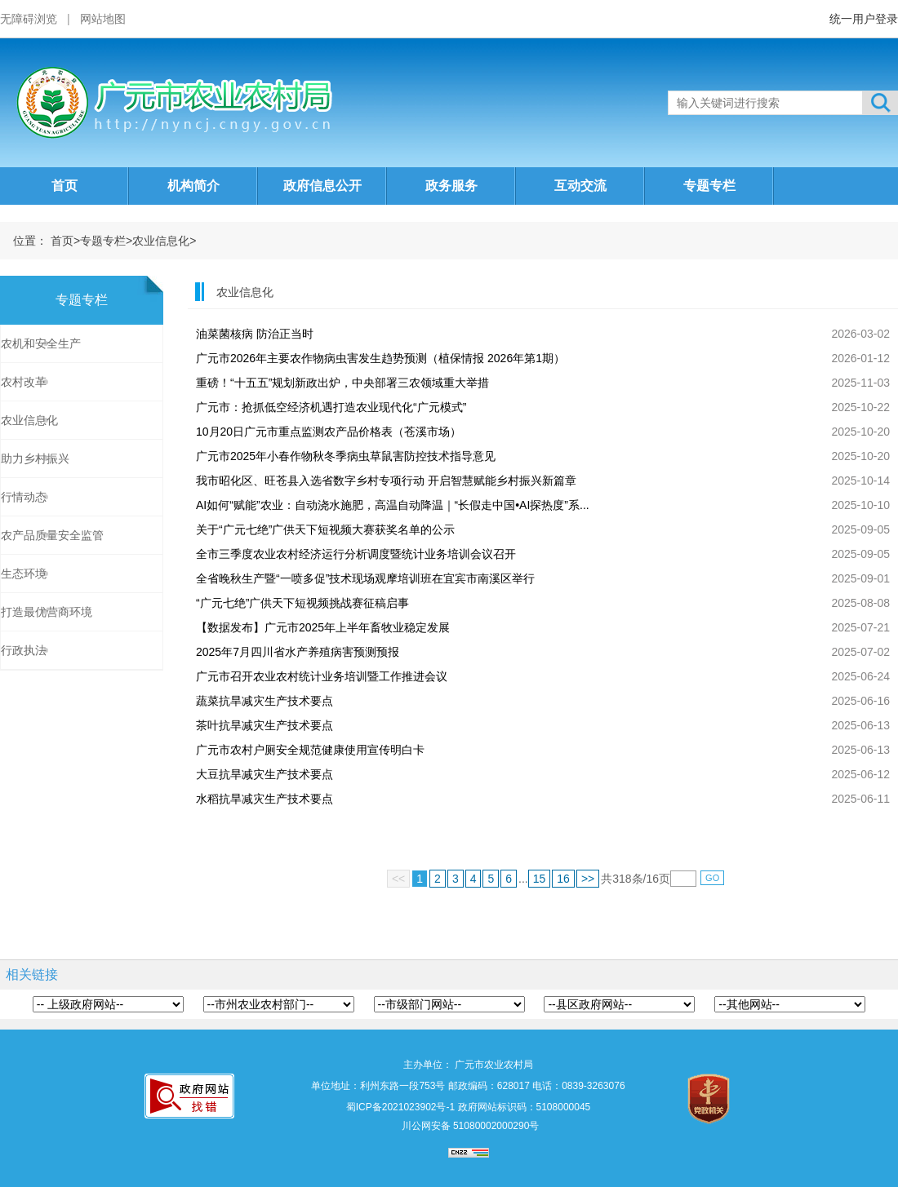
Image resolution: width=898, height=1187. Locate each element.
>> (587, 878)
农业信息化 (160, 240)
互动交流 (580, 186)
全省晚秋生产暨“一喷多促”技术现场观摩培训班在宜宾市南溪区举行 (365, 578)
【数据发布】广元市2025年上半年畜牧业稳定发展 (323, 627)
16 (563, 878)
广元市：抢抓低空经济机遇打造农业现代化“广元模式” (331, 407)
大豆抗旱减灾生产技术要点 (264, 774)
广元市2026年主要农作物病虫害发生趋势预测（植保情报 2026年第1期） (380, 358)
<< (398, 878)
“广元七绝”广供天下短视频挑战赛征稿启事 (302, 602)
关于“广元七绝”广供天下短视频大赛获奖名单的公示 (325, 529)
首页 (64, 186)
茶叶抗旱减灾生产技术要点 (264, 725)
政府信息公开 (322, 186)
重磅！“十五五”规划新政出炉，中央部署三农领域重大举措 (342, 382)
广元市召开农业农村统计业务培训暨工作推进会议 (321, 676)
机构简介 (193, 186)
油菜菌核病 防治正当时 (254, 333)
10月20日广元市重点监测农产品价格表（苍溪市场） (328, 431)
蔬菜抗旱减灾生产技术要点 (264, 700)
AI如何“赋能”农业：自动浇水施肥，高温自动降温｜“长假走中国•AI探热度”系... (392, 505)
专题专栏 (709, 186)
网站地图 (103, 18)
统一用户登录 (863, 18)
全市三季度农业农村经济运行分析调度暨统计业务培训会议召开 (356, 553)
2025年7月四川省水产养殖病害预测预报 (297, 651)
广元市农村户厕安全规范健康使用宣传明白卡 (310, 749)
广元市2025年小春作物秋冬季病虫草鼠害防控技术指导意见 (346, 456)
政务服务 (451, 186)
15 (539, 878)
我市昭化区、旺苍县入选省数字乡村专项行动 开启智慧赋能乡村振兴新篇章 (386, 480)
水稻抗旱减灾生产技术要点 (264, 798)
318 (621, 878)
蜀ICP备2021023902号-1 (400, 1107)
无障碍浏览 (28, 18)
